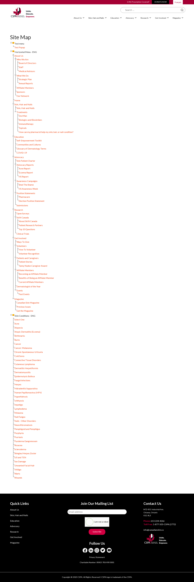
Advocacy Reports (25, 165)
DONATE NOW (161, 2)
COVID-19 (22, 152)
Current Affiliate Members (31, 282)
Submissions (22, 205)
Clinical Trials (23, 233)
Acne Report (24, 168)
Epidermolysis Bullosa (24, 376)
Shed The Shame (26, 184)
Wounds (18, 477)
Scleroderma (20, 449)
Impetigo (18, 404)
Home (17, 100)
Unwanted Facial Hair (24, 465)
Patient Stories (25, 261)
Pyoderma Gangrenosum (25, 441)
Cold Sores (19, 356)
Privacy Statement (97, 557)
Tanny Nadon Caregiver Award (33, 265)
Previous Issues (24, 306)
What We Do (23, 75)
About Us (18, 55)
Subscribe (97, 531)
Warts (17, 473)
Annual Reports (26, 83)
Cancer (17, 344)
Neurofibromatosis (23, 425)
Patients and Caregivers (28, 258)
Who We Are (22, 59)
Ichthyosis (19, 400)
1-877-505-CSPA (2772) (159, 524)
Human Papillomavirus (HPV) (28, 392)
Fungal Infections (22, 380)
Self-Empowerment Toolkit (29, 140)
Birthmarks (19, 335)
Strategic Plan (25, 79)
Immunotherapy (26, 124)
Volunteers (22, 246)
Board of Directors (27, 63)
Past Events (24, 294)
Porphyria (19, 433)
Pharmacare (24, 197)
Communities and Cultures (29, 144)
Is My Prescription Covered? (138, 2)
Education (19, 137)
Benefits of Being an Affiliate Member (36, 278)
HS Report (23, 176)
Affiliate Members (25, 87)
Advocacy (19, 157)
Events (20, 290)
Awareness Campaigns (27, 181)
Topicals (23, 128)
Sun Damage (20, 461)
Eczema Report (26, 172)
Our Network (23, 96)
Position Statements (26, 193)
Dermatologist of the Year (29, 286)
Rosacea (18, 445)
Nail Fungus (19, 417)
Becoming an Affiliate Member (33, 274)
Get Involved (20, 238)
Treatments (22, 112)
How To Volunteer (27, 249)
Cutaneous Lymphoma (24, 364)
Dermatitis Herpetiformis (26, 368)
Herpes (17, 384)
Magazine (19, 299)
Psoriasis (18, 437)
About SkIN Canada (28, 221)
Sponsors (21, 92)
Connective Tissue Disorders (27, 360)
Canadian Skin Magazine (28, 302)
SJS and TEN (20, 457)
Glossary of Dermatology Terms (31, 148)
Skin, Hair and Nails (23, 104)
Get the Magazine (25, 310)
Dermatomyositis (22, 372)
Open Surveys (23, 213)
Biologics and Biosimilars (30, 120)
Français (178, 2)
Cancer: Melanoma (23, 348)
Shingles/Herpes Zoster (25, 453)
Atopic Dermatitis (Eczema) (27, 331)
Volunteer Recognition (29, 253)
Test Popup (19, 47)
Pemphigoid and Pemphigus (27, 429)
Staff (21, 67)
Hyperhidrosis (21, 396)
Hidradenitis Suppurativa (25, 388)
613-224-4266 (154, 521)
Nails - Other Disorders (25, 421)
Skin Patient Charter (26, 160)
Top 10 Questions (27, 229)
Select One (19, 319)
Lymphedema (20, 408)
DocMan (23, 115)
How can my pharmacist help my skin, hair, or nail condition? (46, 132)
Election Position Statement (31, 201)
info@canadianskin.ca (153, 529)
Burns (17, 339)
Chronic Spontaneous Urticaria (28, 352)
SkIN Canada (23, 217)
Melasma (18, 412)
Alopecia (18, 327)
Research (18, 210)
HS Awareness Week (28, 188)
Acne (16, 323)
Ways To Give (23, 242)
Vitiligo (17, 469)
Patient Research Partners (31, 225)
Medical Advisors (27, 71)
